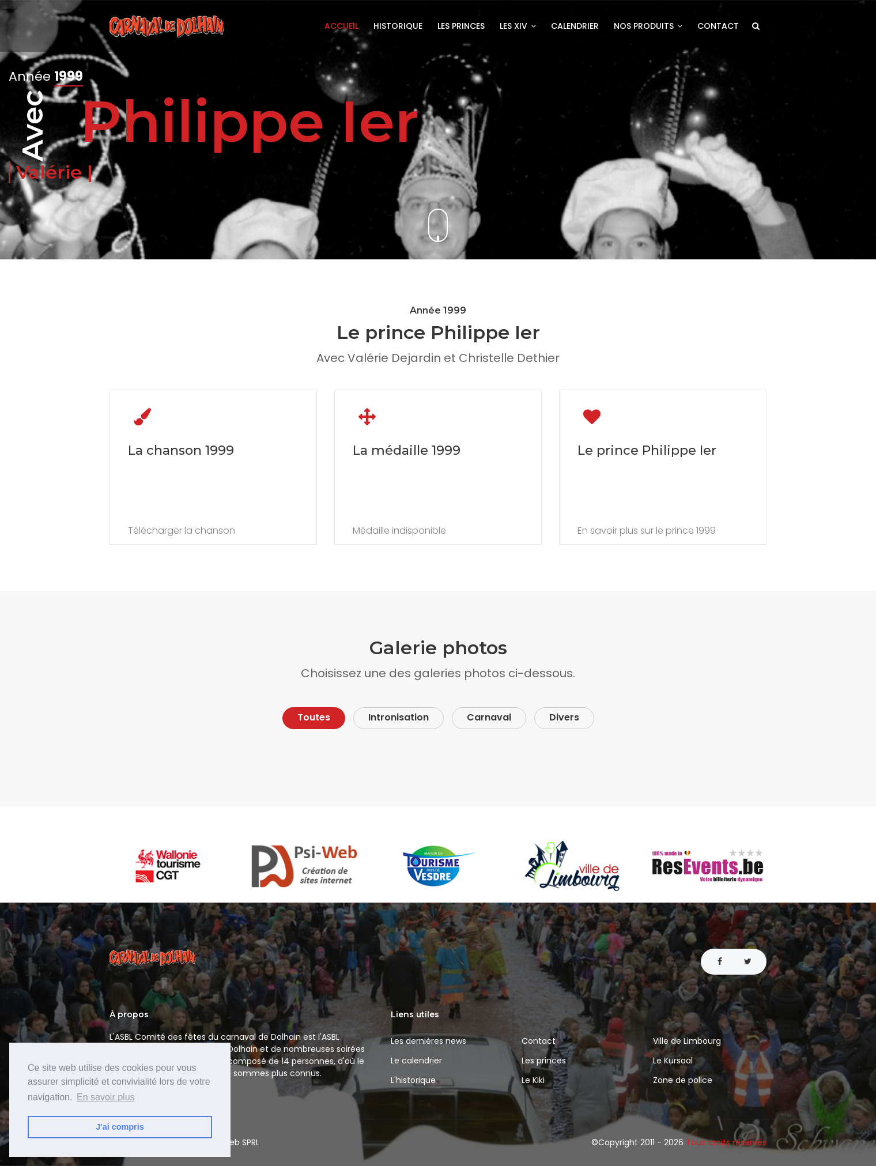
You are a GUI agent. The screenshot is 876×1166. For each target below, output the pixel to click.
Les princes (461, 26)
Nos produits (648, 26)
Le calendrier (416, 1060)
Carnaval (489, 717)
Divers (564, 717)
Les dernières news (428, 1041)
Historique (397, 26)
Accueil (341, 26)
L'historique (413, 1080)
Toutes (313, 717)
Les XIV (518, 26)
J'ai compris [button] (120, 1126)
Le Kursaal (673, 1060)
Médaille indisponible (399, 530)
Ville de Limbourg (687, 1041)
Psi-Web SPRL (232, 1142)
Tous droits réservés (726, 1142)
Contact (718, 26)
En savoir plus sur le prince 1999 (646, 530)
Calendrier (575, 26)
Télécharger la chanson (181, 530)
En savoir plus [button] (106, 1097)
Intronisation (398, 717)
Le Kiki (533, 1080)
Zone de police (682, 1080)
